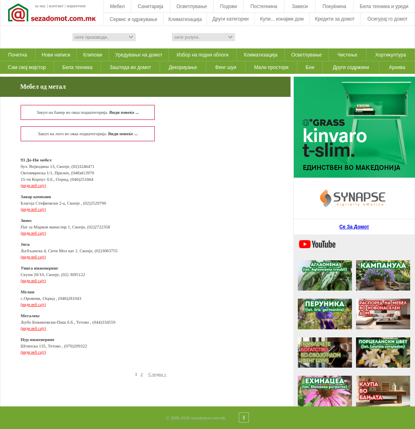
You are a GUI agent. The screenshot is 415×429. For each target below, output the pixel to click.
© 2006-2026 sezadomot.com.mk (195, 417)
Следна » (157, 374)
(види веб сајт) (33, 185)
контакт (56, 5)
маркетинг (76, 5)
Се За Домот (354, 227)
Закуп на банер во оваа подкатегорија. (88, 112)
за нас (40, 5)
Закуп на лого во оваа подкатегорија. (88, 133)
